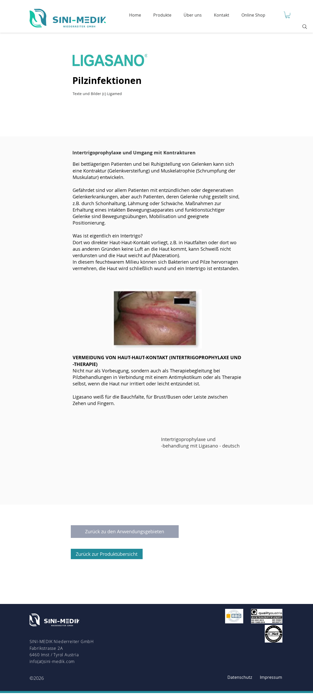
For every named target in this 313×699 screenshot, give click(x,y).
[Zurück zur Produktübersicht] (107, 554)
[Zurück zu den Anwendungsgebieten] (125, 531)
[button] (287, 15)
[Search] (304, 26)
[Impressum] (271, 677)
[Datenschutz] (240, 677)
